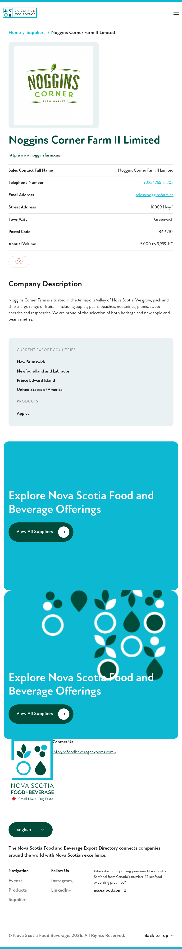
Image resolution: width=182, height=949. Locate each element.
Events (16, 881)
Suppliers (36, 32)
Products (18, 890)
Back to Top (158, 935)
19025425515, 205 (157, 183)
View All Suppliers (42, 532)
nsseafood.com (111, 890)
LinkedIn (61, 890)
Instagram (63, 881)
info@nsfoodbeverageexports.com (85, 752)
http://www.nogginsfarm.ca (35, 155)
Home (15, 32)
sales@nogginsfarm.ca (154, 195)
